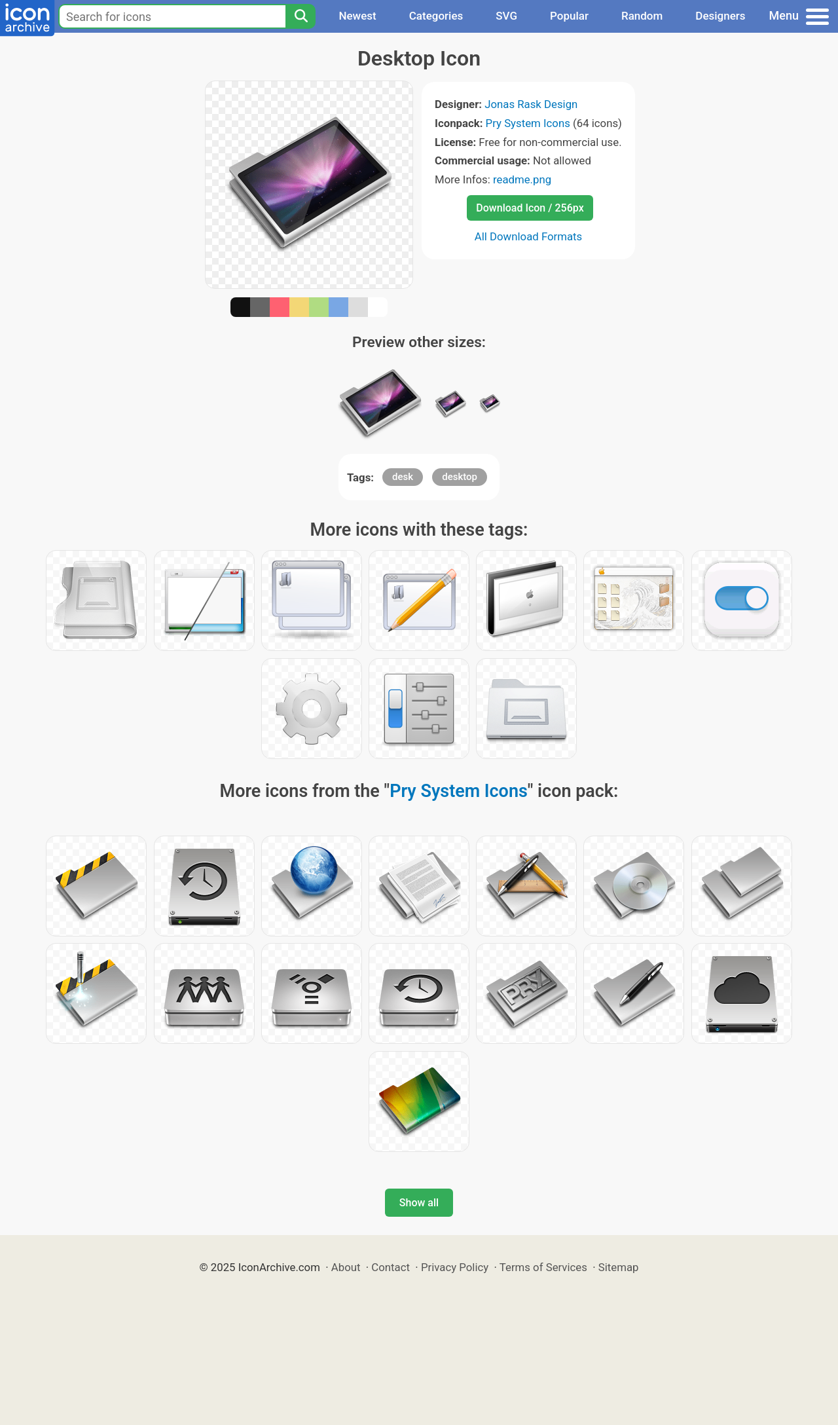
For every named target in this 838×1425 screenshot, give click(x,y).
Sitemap (618, 1267)
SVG (506, 15)
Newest (357, 15)
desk (402, 477)
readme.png (522, 179)
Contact (390, 1267)
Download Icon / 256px (529, 208)
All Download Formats (529, 236)
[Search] (300, 16)
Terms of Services (543, 1267)
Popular (569, 15)
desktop (459, 477)
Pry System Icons (528, 123)
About (346, 1267)
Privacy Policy (454, 1267)
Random (642, 15)
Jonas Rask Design (530, 104)
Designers (720, 15)
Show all (419, 1202)
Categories (436, 15)
